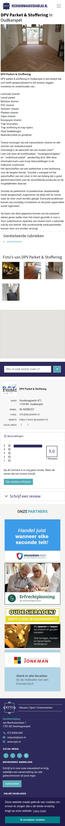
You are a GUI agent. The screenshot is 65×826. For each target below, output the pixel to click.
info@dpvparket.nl (29, 414)
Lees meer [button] (39, 810)
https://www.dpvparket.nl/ (33, 419)
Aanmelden (12, 783)
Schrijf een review (22, 496)
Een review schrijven (18, 481)
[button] (32, 331)
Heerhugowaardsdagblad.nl (29, 6)
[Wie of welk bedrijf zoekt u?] (27, 369)
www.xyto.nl (14, 741)
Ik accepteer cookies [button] (32, 819)
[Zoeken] (57, 369)
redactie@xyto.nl (16, 737)
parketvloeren (14, 241)
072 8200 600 (15, 733)
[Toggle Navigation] (58, 6)
